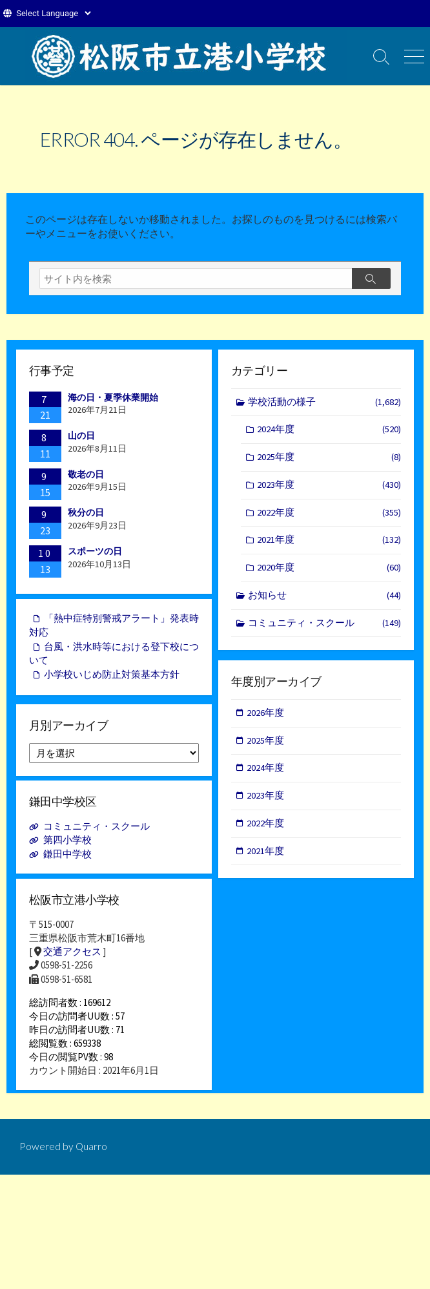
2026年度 (266, 714)
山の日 (81, 435)
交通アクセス (72, 954)
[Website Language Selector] (53, 13)
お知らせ (325, 599)
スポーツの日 (95, 551)
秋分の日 (86, 513)
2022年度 (329, 515)
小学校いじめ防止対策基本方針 (111, 678)
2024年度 (329, 430)
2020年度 (329, 571)
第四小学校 (67, 842)
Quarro (92, 1156)
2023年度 (329, 487)
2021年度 (329, 543)
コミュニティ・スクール (325, 627)
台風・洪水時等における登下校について (114, 656)
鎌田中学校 (67, 856)
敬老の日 (86, 474)
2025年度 (329, 459)
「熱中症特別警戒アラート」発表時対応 (114, 627)
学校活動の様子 (325, 402)
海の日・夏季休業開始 (113, 397)
